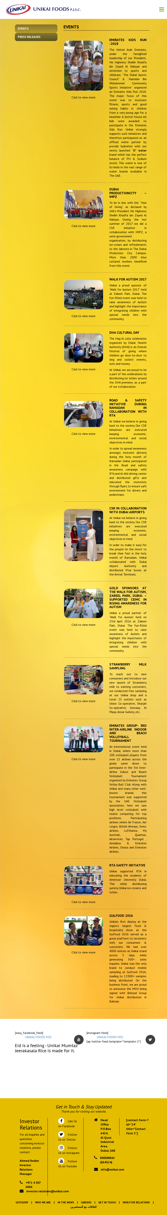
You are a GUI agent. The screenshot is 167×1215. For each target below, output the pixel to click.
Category (22, 1202)
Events (23, 28)
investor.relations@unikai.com (47, 1191)
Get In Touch (107, 1202)
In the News (66, 1202)
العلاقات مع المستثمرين (83, 1207)
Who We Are (43, 1202)
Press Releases (29, 37)
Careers (86, 1202)
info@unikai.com (112, 1169)
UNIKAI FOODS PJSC (38, 1037)
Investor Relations (136, 1202)
